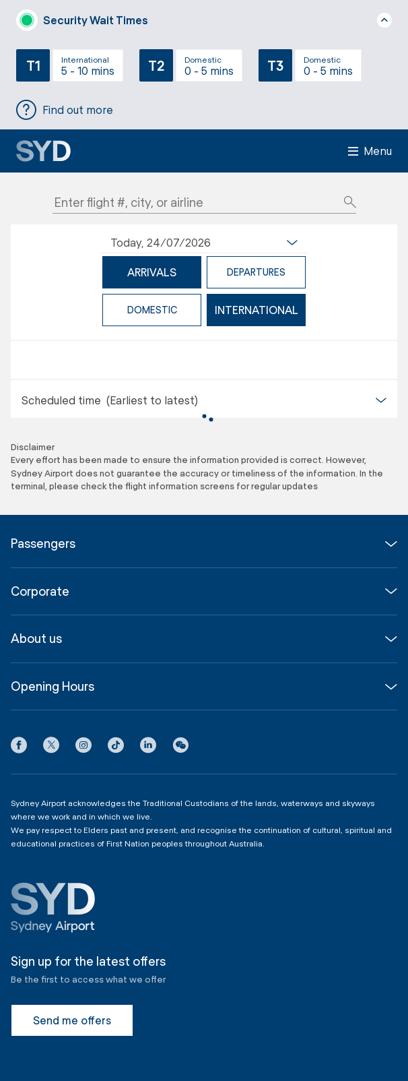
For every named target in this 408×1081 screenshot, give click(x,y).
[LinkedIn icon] (148, 747)
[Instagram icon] (83, 747)
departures (256, 272)
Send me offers (72, 1020)
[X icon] (51, 747)
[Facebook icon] (19, 747)
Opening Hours (52, 686)
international (256, 309)
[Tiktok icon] (116, 747)
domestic (152, 309)
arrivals (151, 272)
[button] (180, 747)
